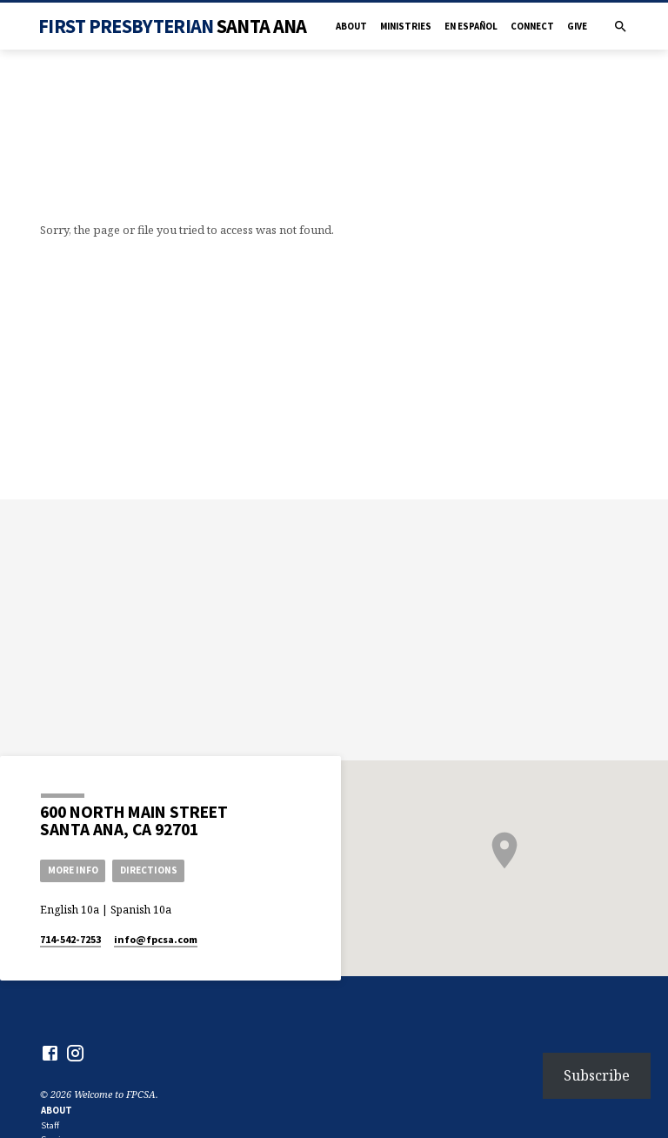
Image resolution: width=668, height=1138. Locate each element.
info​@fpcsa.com (155, 939)
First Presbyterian (172, 26)
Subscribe (597, 1075)
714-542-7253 (70, 939)
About (351, 26)
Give (577, 26)
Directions (148, 870)
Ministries (405, 26)
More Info (73, 870)
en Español (471, 26)
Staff (50, 1125)
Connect (532, 26)
